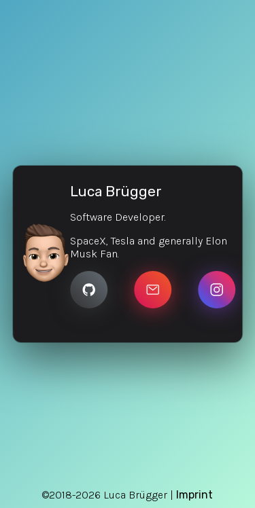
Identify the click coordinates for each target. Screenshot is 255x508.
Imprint (194, 494)
